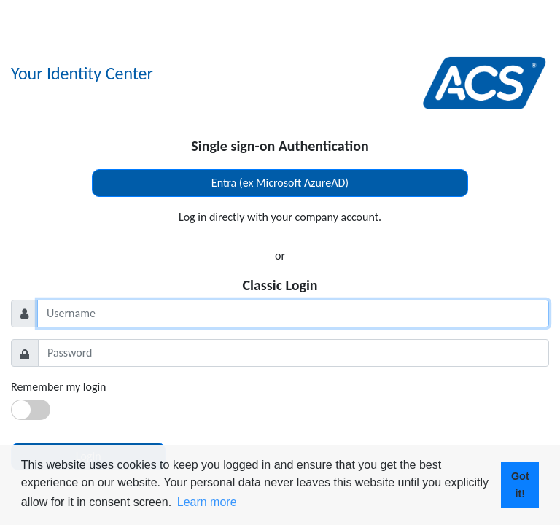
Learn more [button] (207, 502)
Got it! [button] (520, 484)
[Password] (293, 353)
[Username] (293, 313)
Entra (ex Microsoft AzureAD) (280, 183)
